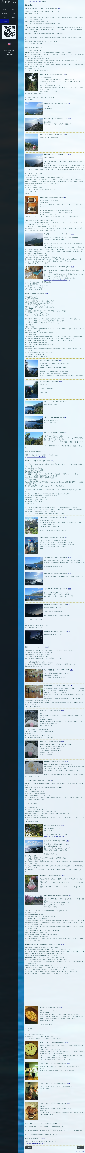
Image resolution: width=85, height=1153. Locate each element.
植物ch (13, 17)
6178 (68, 631)
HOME (9, 6)
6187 (67, 841)
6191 (60, 1007)
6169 (65, 432)
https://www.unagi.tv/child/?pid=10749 (54, 836)
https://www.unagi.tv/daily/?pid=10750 (35, 1143)
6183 (62, 741)
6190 (62, 944)
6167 (65, 401)
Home (26, 1)
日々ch (4, 9)
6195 (68, 1103)
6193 (68, 1063)
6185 (51, 780)
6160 (69, 154)
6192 (66, 1042)
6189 (70, 895)
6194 (68, 1083)
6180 (71, 670)
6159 (65, 134)
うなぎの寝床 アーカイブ (35, 1)
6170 (43, 451)
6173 (65, 537)
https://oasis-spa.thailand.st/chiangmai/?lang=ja (57, 280)
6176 (69, 589)
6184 (66, 761)
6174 (69, 557)
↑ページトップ (80, 1151)
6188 (63, 875)
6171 (52, 461)
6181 (71, 685)
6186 (62, 825)
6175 (69, 573)
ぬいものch (4, 13)
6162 (72, 234)
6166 (60, 381)
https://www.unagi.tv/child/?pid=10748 (35, 457)
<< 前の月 (28, 1148)
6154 (59, 8)
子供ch (13, 13)
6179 (46, 647)
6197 (43, 1138)
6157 (69, 103)
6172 (65, 517)
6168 (65, 417)
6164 (46, 293)
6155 (43, 47)
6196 (58, 1123)
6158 (69, 118)
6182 (62, 710)
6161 (64, 197)
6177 (68, 604)
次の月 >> (80, 1148)
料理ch (13, 9)
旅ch (5, 17)
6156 (65, 74)
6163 (72, 267)
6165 (60, 360)
